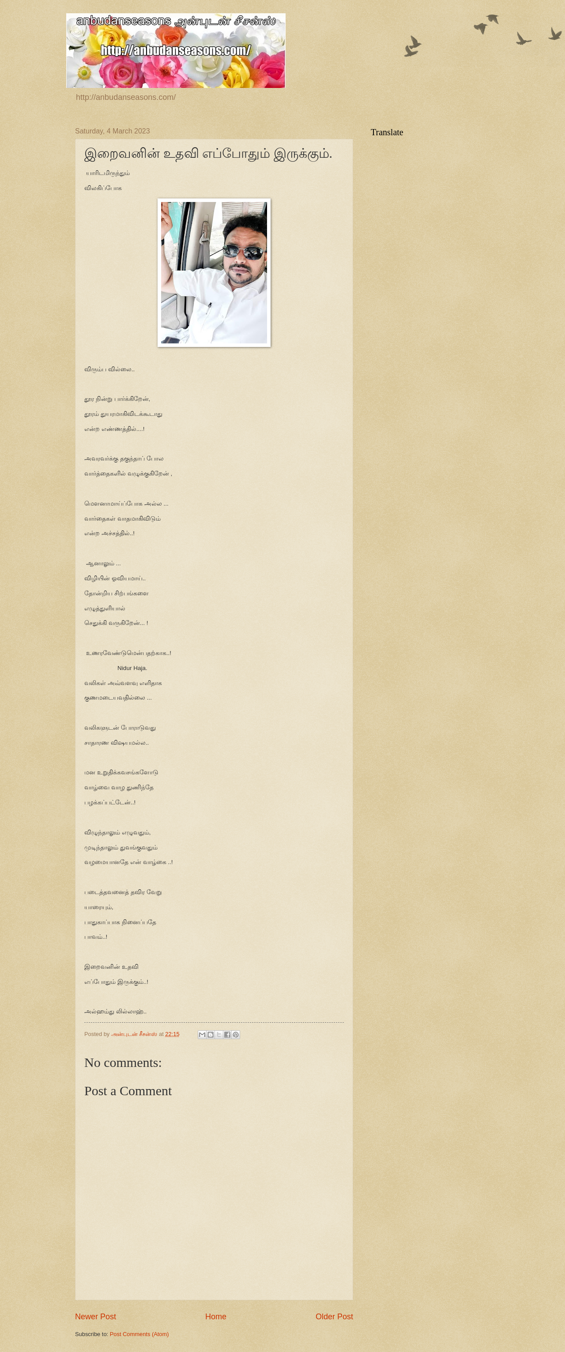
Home (215, 1316)
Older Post (334, 1316)
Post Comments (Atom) (139, 1334)
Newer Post (95, 1316)
